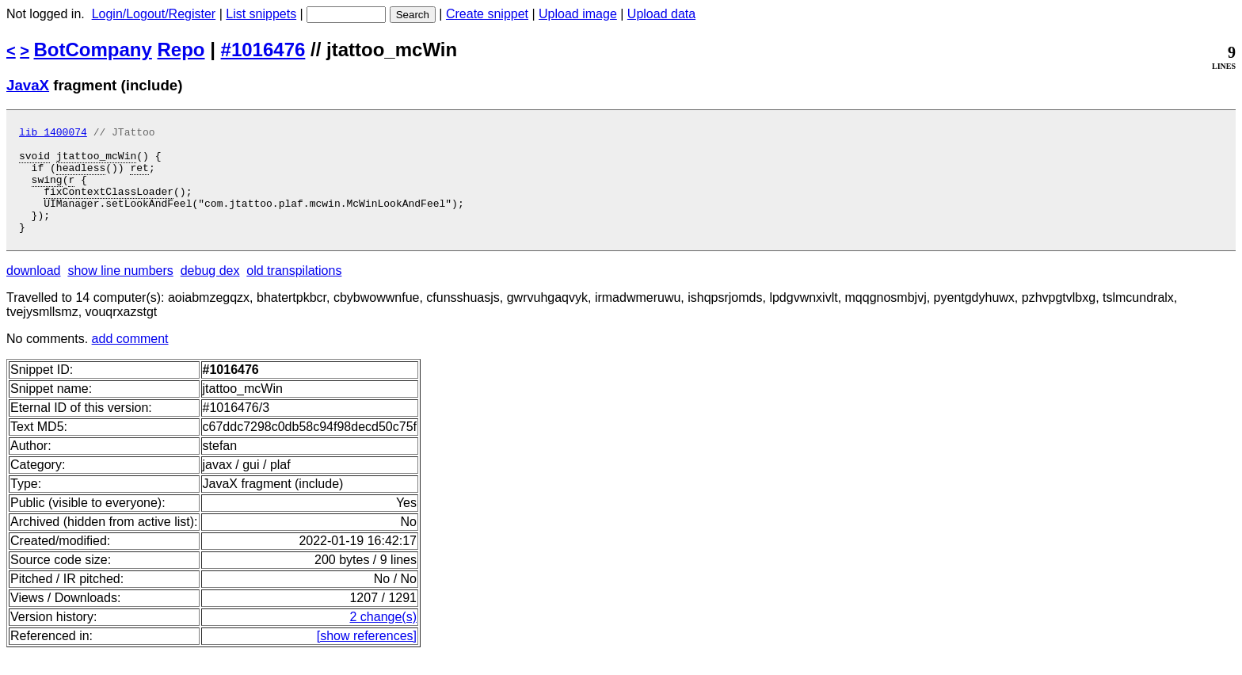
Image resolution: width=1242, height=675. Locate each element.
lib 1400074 (53, 134)
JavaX (27, 85)
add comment (130, 360)
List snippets (261, 14)
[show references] (367, 657)
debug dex (210, 292)
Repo (181, 49)
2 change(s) (383, 638)
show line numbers (120, 292)
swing (47, 191)
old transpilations (293, 292)
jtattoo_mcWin (96, 162)
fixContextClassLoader (108, 205)
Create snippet (487, 14)
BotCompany (93, 49)
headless (80, 177)
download (33, 292)
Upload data (661, 14)
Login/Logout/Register (154, 14)
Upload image (578, 14)
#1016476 (263, 49)
